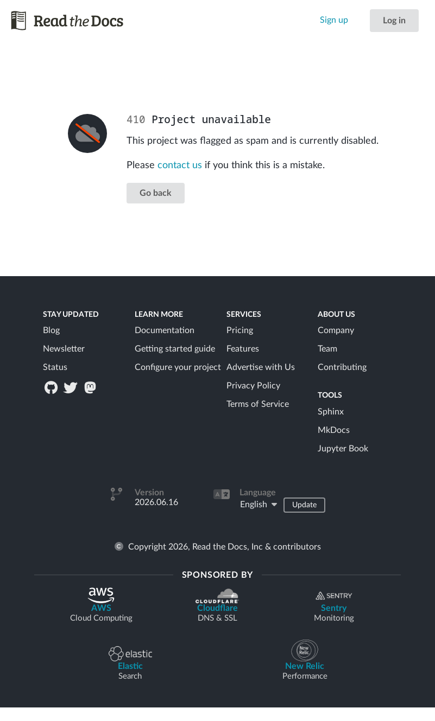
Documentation (164, 330)
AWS (101, 605)
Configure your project (178, 367)
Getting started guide (175, 348)
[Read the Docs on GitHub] (51, 387)
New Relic (304, 660)
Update (304, 505)
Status (55, 367)
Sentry (334, 605)
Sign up (334, 20)
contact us (179, 165)
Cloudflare (217, 606)
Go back (156, 193)
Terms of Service (257, 404)
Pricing (239, 330)
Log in (394, 20)
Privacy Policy (253, 385)
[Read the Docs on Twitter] (71, 387)
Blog (51, 330)
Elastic (130, 663)
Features (242, 348)
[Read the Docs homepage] (67, 21)
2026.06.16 (156, 502)
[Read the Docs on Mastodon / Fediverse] (91, 387)
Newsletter (64, 348)
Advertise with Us (260, 367)
